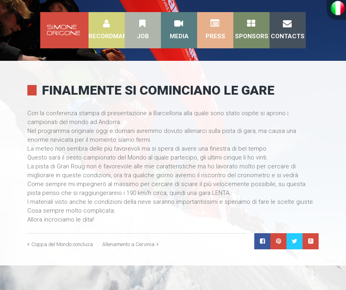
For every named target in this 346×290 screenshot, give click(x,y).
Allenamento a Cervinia (128, 244)
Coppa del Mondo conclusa (62, 244)
